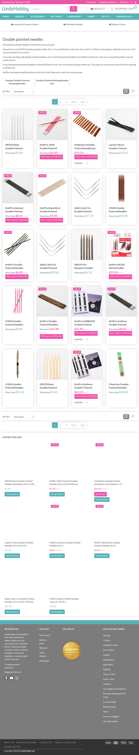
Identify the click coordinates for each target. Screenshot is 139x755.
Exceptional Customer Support (26, 24)
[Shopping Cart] (123, 8)
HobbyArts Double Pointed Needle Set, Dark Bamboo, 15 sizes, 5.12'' (85, 146)
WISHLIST (98, 8)
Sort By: (6, 91)
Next (73, 101)
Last (83, 101)
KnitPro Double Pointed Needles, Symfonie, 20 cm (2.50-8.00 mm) (49, 323)
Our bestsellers (12, 437)
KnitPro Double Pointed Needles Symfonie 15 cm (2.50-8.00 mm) (14, 266)
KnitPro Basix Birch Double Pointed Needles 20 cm (50, 210)
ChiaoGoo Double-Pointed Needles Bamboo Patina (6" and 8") (119, 386)
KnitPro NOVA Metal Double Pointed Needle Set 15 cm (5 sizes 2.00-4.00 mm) (119, 266)
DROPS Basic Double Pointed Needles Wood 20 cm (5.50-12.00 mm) (50, 386)
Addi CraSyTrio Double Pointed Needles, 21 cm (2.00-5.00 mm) (82, 210)
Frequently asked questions (12, 666)
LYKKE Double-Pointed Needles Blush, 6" (14, 323)
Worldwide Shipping (72, 24)
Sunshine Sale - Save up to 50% (16, 2)
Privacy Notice (12, 747)
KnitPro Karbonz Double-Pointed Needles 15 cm (118, 323)
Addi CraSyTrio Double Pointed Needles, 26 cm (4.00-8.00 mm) (48, 266)
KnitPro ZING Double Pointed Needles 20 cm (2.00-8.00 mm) (51, 146)
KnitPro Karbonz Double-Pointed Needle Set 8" (83, 386)
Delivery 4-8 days (117, 24)
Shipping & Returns (108, 2)
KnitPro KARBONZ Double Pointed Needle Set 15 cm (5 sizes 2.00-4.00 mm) (85, 323)
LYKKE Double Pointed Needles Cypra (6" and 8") (118, 210)
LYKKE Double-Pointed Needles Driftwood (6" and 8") (15, 386)
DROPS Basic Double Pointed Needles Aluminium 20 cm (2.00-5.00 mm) (15, 146)
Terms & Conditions (65, 742)
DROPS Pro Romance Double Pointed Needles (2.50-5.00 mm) (83, 266)
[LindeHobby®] (15, 8)
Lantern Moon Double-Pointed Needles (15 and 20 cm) (119, 146)
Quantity (78, 163)
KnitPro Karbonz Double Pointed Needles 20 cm (14, 210)
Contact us (91, 2)
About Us (124, 2)
